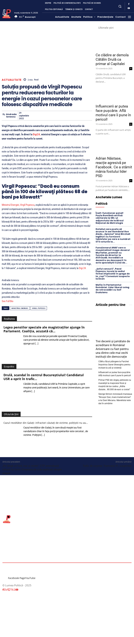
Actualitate (11, 80)
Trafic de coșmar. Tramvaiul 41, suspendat (107, 465)
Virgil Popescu (38, 308)
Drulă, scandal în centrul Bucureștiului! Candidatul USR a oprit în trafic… (43, 377)
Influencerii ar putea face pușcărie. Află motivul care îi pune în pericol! (113, 112)
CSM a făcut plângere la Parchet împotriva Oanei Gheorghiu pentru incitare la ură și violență (114, 364)
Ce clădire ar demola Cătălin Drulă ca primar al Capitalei (112, 59)
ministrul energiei (20, 308)
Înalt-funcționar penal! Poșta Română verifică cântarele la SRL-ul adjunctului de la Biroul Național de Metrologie (110, 218)
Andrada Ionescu (11, 115)
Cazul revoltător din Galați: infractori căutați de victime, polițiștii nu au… (45, 422)
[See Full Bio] (15, 301)
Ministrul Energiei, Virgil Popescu (18, 204)
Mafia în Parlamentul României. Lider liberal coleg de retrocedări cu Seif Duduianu (112, 288)
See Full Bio (7, 301)
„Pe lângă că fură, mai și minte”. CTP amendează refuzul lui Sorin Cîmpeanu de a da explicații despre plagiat (32, 469)
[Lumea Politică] (7, 13)
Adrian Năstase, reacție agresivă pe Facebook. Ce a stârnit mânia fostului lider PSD (114, 167)
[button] (120, 6)
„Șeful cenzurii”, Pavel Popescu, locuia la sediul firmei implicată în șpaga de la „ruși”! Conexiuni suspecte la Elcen (113, 273)
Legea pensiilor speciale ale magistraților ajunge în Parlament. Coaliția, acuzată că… (44, 329)
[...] (36, 343)
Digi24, (37, 134)
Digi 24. (83, 268)
